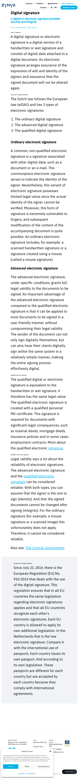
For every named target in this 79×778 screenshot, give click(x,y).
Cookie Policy (21, 773)
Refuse (27, 766)
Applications (54, 4)
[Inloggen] (51, 8)
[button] (50, 751)
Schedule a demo (69, 7)
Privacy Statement (30, 773)
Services (30, 4)
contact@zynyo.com (56, 752)
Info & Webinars (69, 4)
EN (56, 8)
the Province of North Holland (54, 774)
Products (41, 4)
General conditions (40, 742)
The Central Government (44, 548)
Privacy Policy (38, 746)
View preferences (43, 766)
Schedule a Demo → (69, 771)
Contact (44, 8)
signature (55, 448)
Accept (10, 766)
